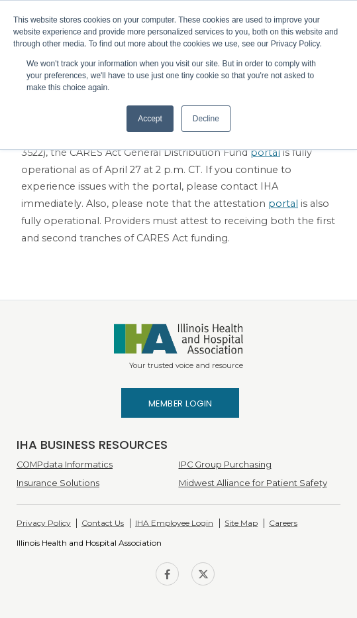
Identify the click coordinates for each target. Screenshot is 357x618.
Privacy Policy (44, 523)
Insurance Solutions (58, 483)
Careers (283, 523)
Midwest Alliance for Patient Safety (253, 483)
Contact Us (102, 523)
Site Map (241, 523)
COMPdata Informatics (65, 464)
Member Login (180, 403)
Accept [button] (150, 118)
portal (265, 152)
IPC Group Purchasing (225, 464)
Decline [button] (206, 118)
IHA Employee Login (174, 523)
